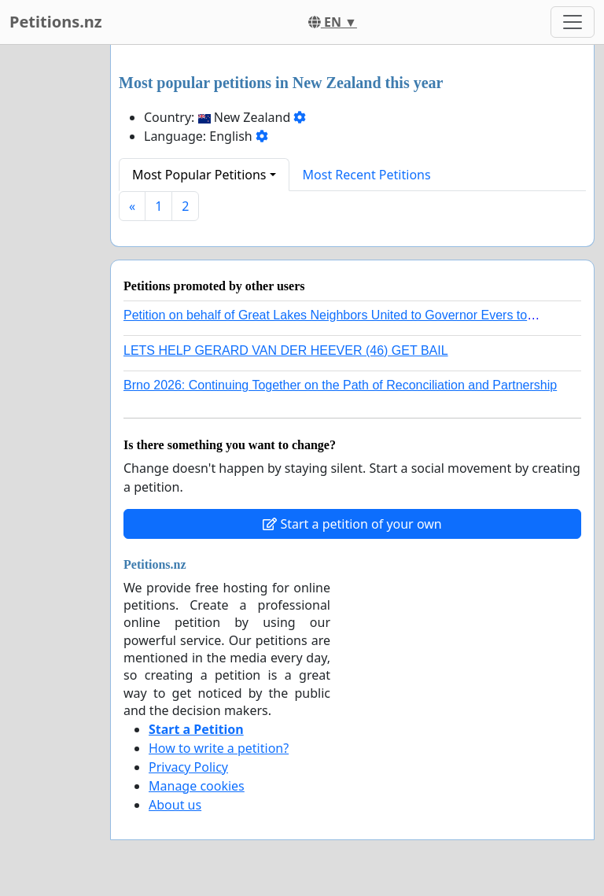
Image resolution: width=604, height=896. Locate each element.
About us (175, 804)
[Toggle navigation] (573, 22)
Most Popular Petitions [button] (199, 174)
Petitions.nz (55, 21)
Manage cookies (197, 786)
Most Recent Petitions (367, 174)
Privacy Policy (188, 767)
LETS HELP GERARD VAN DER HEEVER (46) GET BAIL (285, 350)
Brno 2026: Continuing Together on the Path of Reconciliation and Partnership (340, 385)
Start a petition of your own (352, 524)
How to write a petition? (219, 748)
